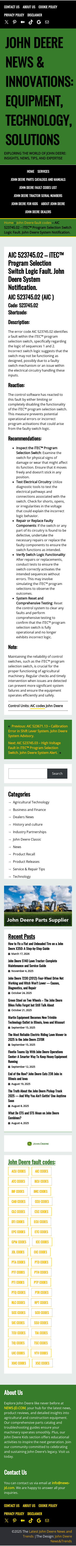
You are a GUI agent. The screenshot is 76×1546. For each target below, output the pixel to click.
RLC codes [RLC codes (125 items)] (18, 1302)
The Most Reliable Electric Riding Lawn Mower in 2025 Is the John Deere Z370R (37, 1037)
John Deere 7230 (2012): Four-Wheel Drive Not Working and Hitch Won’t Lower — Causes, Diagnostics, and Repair (35, 983)
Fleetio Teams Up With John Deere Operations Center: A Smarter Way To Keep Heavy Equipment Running (37, 1056)
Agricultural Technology (31, 802)
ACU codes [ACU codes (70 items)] (19, 1171)
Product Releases (26, 861)
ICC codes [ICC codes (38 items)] (42, 1241)
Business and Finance (29, 809)
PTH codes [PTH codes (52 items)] (41, 1272)
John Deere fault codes (34, 222)
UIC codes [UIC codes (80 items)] (18, 1353)
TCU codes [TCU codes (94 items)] (18, 1332)
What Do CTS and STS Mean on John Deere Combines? (33, 1115)
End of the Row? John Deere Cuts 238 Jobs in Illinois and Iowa (35, 1076)
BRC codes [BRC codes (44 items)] (40, 1191)
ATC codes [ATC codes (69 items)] (18, 1181)
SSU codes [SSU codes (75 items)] (41, 1322)
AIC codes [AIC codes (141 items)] (41, 1171)
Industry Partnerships (29, 832)
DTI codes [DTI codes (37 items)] (18, 1221)
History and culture (28, 824)
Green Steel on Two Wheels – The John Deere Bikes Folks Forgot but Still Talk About (35, 1002)
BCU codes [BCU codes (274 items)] (41, 1181)
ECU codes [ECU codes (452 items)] (41, 1221)
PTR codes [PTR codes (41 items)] (41, 1292)
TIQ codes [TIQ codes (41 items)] (18, 1342)
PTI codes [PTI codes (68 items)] (18, 1282)
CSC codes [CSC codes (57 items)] (41, 1211)
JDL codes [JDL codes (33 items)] (18, 1252)
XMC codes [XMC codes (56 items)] (19, 1363)
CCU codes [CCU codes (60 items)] (42, 1201)
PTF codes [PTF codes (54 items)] (18, 1272)
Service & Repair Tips (29, 869)
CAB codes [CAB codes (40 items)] (18, 1201)
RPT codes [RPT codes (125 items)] (41, 1302)
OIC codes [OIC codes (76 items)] (40, 1252)
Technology (22, 876)
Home (30, 171)
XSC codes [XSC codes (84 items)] (42, 1363)
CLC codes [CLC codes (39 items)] (18, 1211)
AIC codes (37, 706)
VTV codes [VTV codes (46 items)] (41, 1353)
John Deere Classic (27, 839)
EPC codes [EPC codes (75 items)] (18, 1231)
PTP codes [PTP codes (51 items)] (40, 1282)
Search (57, 773)
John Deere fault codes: (31, 1162)
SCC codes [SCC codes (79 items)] (18, 1312)
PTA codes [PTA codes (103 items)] (18, 1262)
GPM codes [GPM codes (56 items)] (19, 1241)
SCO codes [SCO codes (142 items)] (42, 1312)
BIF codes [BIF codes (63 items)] (18, 1191)
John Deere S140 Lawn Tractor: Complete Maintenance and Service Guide (32, 963)
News (17, 847)
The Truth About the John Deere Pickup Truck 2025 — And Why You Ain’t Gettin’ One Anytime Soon (37, 1096)
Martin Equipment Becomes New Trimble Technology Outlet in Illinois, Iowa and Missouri (36, 1020)
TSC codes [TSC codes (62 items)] (41, 1342)
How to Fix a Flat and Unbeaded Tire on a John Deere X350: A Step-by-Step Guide (35, 946)
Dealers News (23, 817)
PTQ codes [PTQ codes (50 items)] (18, 1292)
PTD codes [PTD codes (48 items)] (41, 1262)
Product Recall (24, 854)
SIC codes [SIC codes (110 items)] (18, 1322)
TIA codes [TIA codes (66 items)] (41, 1332)
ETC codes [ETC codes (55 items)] (41, 1231)
